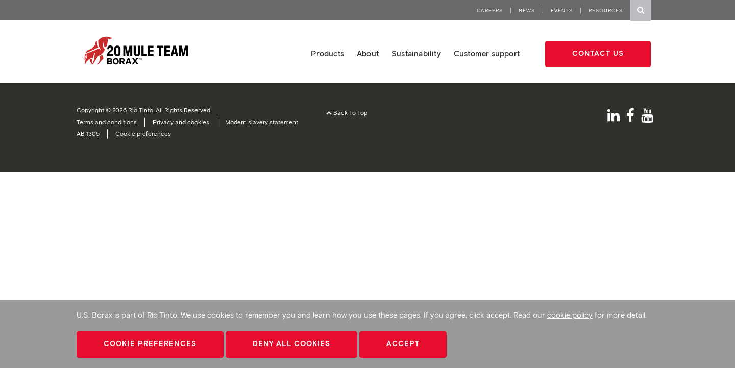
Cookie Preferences (150, 343)
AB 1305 (88, 133)
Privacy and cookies (181, 122)
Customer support (487, 53)
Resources (606, 10)
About (368, 53)
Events (562, 10)
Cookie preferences (143, 133)
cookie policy (570, 315)
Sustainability (416, 53)
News (527, 10)
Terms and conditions (107, 122)
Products (327, 53)
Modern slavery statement (261, 122)
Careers (490, 10)
